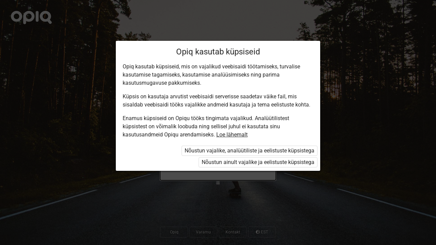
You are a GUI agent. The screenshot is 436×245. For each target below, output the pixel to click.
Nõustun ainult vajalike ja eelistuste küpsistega (258, 162)
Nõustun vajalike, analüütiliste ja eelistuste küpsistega (249, 150)
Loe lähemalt (232, 134)
